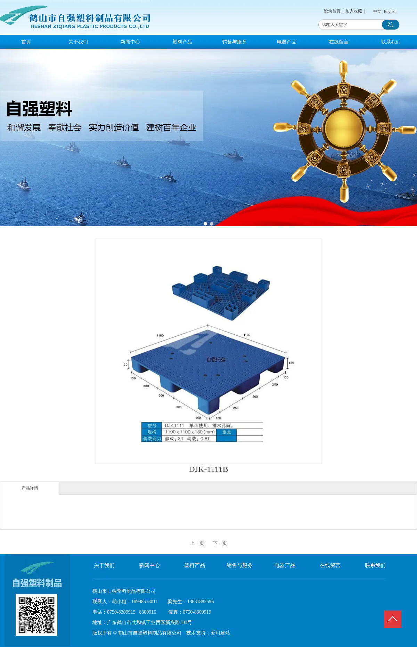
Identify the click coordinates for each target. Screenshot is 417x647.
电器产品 (285, 565)
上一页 (197, 543)
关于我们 (104, 565)
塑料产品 (194, 565)
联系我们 (375, 565)
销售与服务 (240, 565)
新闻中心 (149, 565)
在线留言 (330, 565)
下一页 (220, 543)
